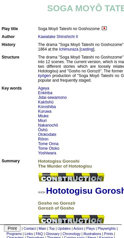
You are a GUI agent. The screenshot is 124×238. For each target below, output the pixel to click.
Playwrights (107, 228)
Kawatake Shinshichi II (58, 36)
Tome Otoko (49, 148)
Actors (78, 228)
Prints (108, 234)
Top (52, 228)
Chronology (71, 234)
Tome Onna (48, 143)
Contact (29, 228)
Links (29, 234)
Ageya (43, 88)
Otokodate (47, 134)
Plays (90, 228)
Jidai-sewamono (52, 97)
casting (87, 49)
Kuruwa (45, 111)
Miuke (43, 116)
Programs (14, 234)
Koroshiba (47, 106)
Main (42, 228)
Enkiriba (45, 93)
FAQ (39, 234)
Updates (64, 228)
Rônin (43, 139)
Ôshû (43, 130)
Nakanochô (48, 125)
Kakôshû (46, 102)
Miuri (42, 120)
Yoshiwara (47, 153)
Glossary (53, 234)
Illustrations (92, 234)
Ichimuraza (68, 49)
